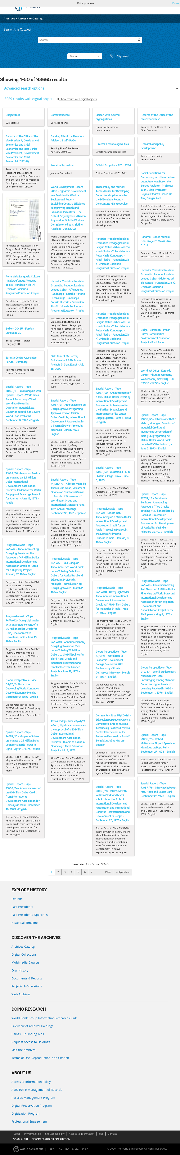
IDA (60, 1149)
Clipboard (117, 56)
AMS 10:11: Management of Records (37, 1090)
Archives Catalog (23, 946)
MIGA (75, 1149)
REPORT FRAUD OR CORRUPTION (51, 1139)
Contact (112, 1134)
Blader (85, 56)
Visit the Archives (24, 1050)
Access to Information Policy (31, 1082)
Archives (9, 18)
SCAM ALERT (20, 1139)
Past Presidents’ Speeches (30, 915)
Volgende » (122, 872)
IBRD (51, 1149)
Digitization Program (26, 1113)
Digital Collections (24, 954)
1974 (108, 872)
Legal (17, 1134)
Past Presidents (22, 907)
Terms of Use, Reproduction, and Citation (40, 1058)
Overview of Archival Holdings (32, 1026)
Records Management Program (33, 1098)
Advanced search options (24, 88)
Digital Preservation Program (32, 1106)
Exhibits (17, 899)
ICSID (85, 1149)
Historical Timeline (25, 923)
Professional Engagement (29, 1121)
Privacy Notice (32, 1134)
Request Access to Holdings (31, 1042)
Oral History (20, 970)
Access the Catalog (30, 18)
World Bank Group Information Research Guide (45, 1018)
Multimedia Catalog (25, 962)
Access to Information (81, 1134)
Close (175, 3)
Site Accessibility (54, 1134)
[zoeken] (139, 40)
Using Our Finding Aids (28, 1034)
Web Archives (21, 994)
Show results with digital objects (77, 99)
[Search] (90, 40)
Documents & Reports (27, 978)
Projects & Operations (27, 986)
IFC (67, 1149)
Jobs (101, 1134)
